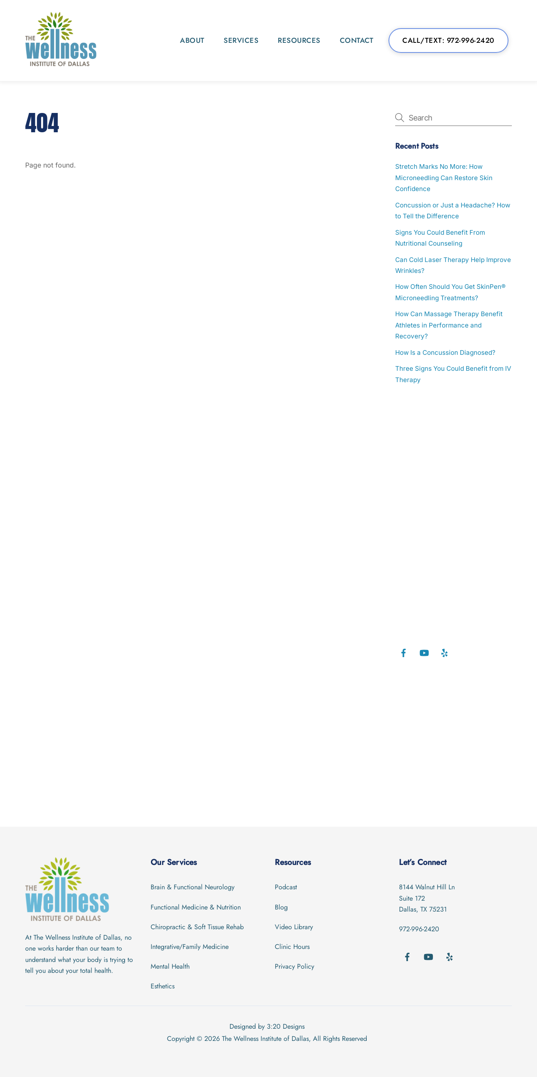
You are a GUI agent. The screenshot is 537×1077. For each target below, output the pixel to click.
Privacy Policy (294, 966)
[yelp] (444, 652)
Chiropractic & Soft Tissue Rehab (197, 927)
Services (241, 40)
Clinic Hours (292, 946)
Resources (299, 40)
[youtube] (424, 652)
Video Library (294, 927)
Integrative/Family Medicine (190, 946)
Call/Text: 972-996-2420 (448, 40)
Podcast (286, 887)
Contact (357, 40)
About (192, 40)
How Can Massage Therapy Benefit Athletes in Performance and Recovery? (449, 325)
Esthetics (163, 986)
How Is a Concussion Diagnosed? (445, 352)
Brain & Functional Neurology (193, 887)
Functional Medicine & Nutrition (196, 907)
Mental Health (170, 966)
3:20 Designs (286, 1026)
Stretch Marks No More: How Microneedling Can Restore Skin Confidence (444, 177)
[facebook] (403, 652)
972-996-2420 (419, 929)
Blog (281, 907)
